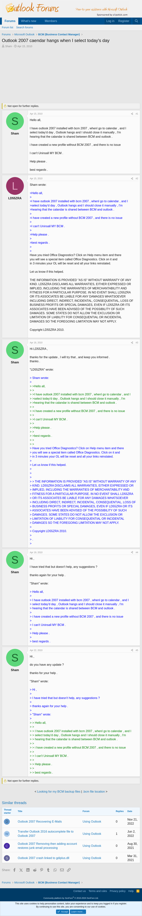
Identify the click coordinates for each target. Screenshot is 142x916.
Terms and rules (98, 891)
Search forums (24, 27)
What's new (28, 21)
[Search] (136, 21)
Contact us (79, 891)
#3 (137, 342)
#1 (137, 113)
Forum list (7, 27)
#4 (137, 552)
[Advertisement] (71, 76)
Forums (10, 21)
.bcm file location (94, 791)
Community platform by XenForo (71, 898)
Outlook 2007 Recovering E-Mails (40, 821)
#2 (137, 178)
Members (51, 21)
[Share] (132, 114)
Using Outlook (92, 821)
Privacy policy (118, 891)
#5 (137, 650)
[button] (39, 21)
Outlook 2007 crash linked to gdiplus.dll (43, 858)
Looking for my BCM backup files (58, 791)
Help (131, 891)
